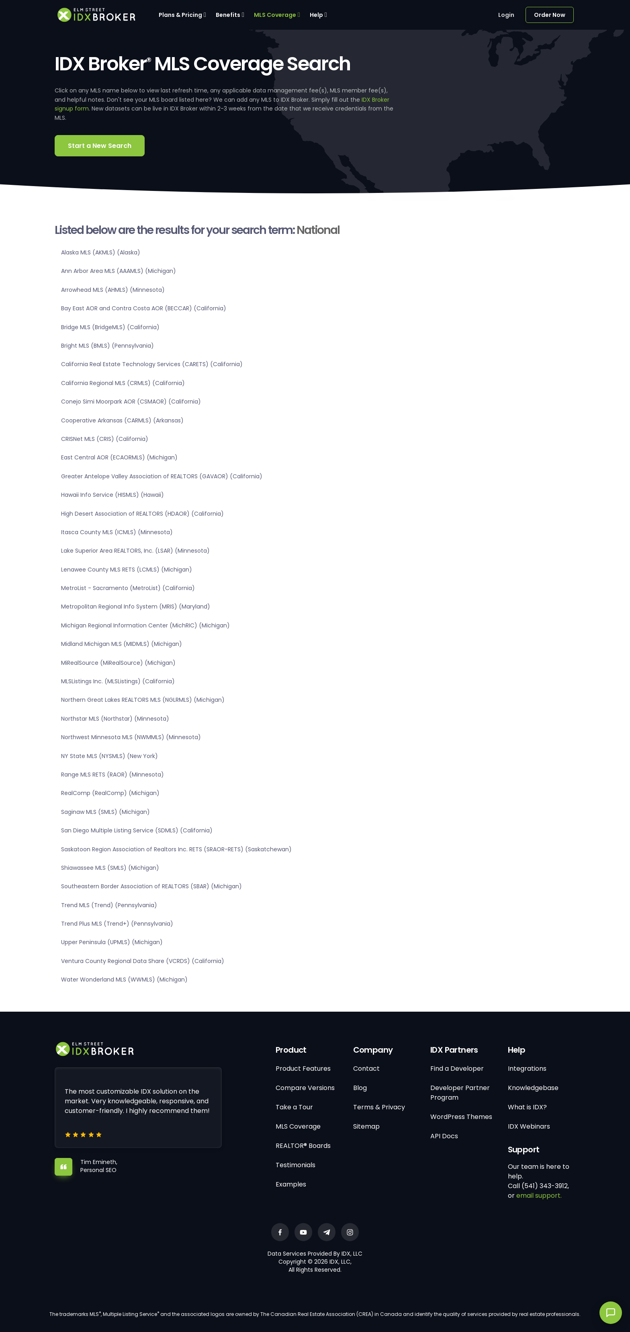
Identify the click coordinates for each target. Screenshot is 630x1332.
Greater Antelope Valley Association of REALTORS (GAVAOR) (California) (161, 476)
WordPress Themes (461, 1116)
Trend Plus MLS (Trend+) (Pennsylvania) (117, 924)
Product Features (303, 1068)
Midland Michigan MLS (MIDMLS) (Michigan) (121, 644)
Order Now (549, 15)
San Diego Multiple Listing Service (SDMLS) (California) (137, 830)
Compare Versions (305, 1087)
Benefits (228, 15)
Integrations (527, 1068)
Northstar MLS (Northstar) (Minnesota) (115, 719)
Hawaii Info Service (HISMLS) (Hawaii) (112, 495)
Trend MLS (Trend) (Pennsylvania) (109, 905)
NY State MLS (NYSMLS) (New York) (109, 756)
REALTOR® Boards (303, 1145)
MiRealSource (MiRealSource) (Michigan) (118, 663)
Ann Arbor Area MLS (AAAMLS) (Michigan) (118, 271)
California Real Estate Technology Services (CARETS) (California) (152, 364)
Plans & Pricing (180, 15)
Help (316, 15)
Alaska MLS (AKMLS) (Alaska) (100, 252)
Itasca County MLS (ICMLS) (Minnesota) (117, 532)
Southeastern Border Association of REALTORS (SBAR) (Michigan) (151, 886)
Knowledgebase (533, 1087)
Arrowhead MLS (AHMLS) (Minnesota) (113, 290)
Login (506, 15)
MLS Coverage (275, 15)
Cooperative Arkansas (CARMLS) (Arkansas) (122, 420)
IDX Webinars (529, 1126)
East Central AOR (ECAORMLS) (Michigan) (119, 457)
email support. (539, 1195)
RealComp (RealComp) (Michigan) (110, 793)
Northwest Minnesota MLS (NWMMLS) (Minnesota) (131, 737)
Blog (360, 1087)
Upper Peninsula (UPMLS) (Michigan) (112, 942)
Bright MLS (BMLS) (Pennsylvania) (107, 346)
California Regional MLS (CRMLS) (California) (123, 383)
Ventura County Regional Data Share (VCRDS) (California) (142, 961)
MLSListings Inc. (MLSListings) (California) (118, 681)
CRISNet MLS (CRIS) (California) (104, 439)
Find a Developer (457, 1068)
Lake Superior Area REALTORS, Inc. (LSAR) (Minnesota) (135, 551)
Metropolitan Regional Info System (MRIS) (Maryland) (135, 606)
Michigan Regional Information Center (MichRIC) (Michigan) (145, 625)
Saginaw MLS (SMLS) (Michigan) (105, 812)
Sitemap (366, 1126)
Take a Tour (294, 1107)
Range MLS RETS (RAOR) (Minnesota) (112, 775)
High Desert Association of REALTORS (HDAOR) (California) (142, 514)
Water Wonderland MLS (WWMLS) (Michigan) (124, 979)
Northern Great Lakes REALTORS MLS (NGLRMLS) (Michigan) (143, 700)
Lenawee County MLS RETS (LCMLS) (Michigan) (126, 570)
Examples (291, 1184)
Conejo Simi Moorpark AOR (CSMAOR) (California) (131, 402)
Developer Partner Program (460, 1092)
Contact (366, 1068)
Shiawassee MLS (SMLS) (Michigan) (110, 868)
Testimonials (295, 1165)
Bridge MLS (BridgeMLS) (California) (110, 327)
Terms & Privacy (379, 1107)
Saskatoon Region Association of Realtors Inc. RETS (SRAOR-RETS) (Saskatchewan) (176, 849)
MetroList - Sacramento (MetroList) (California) (128, 588)
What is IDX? (527, 1107)
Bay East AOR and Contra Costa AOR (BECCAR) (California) (143, 308)
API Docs (444, 1136)
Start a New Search (99, 145)
